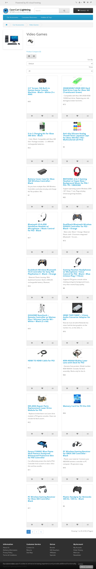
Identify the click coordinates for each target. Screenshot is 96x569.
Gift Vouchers (54, 550)
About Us (6, 547)
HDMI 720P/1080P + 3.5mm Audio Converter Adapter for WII (76, 317)
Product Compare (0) (33, 52)
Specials (53, 555)
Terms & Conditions (10, 555)
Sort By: (90, 60)
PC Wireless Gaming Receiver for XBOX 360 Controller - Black (76, 453)
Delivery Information (10, 550)
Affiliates (53, 552)
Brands (52, 547)
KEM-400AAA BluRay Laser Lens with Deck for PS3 (75, 361)
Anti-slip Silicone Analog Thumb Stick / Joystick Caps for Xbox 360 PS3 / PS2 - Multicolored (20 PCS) (76, 136)
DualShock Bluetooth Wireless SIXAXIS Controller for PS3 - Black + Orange (77, 226)
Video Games (34, 25)
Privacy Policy (7, 552)
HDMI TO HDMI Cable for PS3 (41, 360)
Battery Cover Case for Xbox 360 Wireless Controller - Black (41, 181)
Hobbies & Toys (46, 17)
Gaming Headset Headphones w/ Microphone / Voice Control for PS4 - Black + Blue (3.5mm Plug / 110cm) (77, 272)
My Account (77, 547)
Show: (91, 67)
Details (80, 563)
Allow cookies (86, 566)
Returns (29, 550)
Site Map (29, 552)
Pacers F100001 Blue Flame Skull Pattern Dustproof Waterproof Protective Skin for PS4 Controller (41, 454)
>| (41, 532)
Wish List (76, 552)
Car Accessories (12, 17)
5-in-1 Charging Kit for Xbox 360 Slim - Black (41, 134)
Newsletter (77, 555)
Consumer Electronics (29, 17)
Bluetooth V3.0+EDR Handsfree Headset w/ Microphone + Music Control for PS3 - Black (41, 227)
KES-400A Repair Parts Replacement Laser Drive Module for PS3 (40, 408)
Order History (78, 550)
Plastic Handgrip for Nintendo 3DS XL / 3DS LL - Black (77, 498)
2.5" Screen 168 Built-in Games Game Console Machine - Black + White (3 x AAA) (41, 91)
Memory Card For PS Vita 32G (76, 406)
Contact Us (30, 547)
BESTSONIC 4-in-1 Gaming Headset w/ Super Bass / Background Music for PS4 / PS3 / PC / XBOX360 (75, 182)
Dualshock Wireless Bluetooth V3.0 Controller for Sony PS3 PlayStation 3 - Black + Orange (42, 271)
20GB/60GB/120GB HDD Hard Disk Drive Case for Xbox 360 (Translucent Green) (76, 90)
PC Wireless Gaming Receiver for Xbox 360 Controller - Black (41, 499)
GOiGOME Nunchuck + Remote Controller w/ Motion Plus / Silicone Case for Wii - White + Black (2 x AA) (42, 318)
